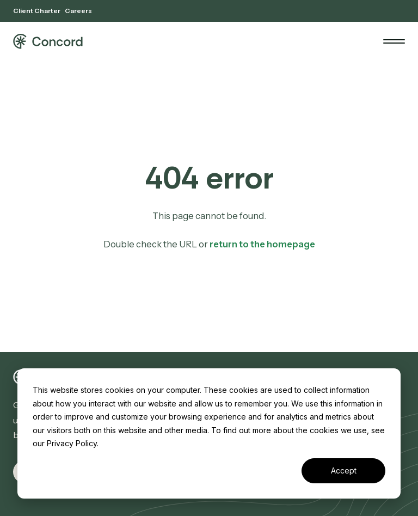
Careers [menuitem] (78, 11)
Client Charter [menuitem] (36, 11)
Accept (343, 470)
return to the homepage (262, 244)
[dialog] (209, 433)
